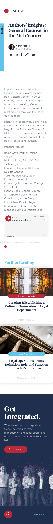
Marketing (3, 242)
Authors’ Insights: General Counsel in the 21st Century (24, 242)
